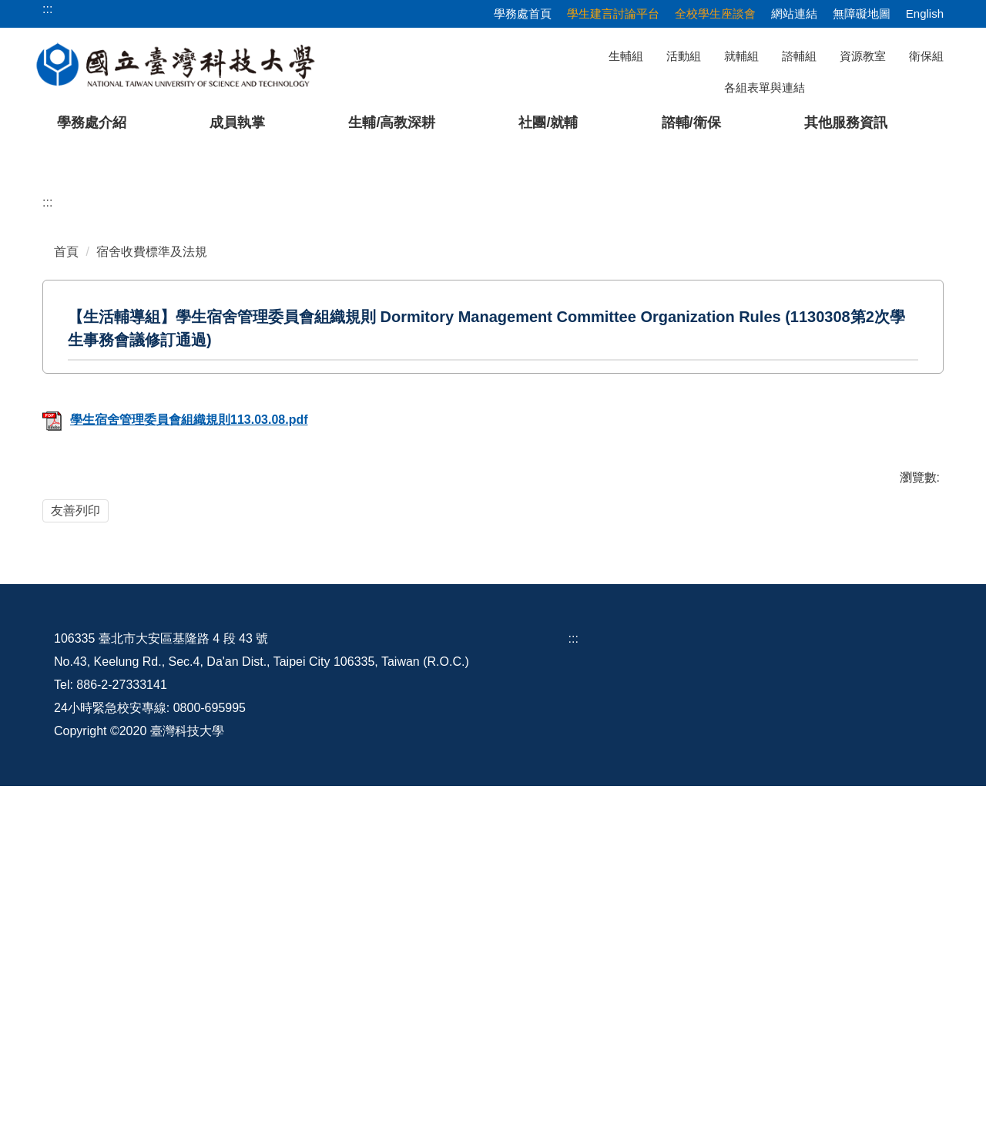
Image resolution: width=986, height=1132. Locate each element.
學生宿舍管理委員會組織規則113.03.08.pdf (175, 720)
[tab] (699, 438)
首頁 (66, 552)
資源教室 (863, 55)
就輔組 (741, 55)
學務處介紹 (91, 122)
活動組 (683, 55)
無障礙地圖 (861, 13)
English (925, 13)
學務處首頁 (523, 13)
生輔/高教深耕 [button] (391, 122)
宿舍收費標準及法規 (151, 552)
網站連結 (794, 13)
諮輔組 (799, 55)
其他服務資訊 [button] (845, 122)
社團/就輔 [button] (548, 122)
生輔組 (626, 55)
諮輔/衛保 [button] (691, 122)
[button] (36, 297)
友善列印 (75, 811)
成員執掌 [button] (237, 122)
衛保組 (926, 55)
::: (47, 502)
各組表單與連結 (764, 87)
